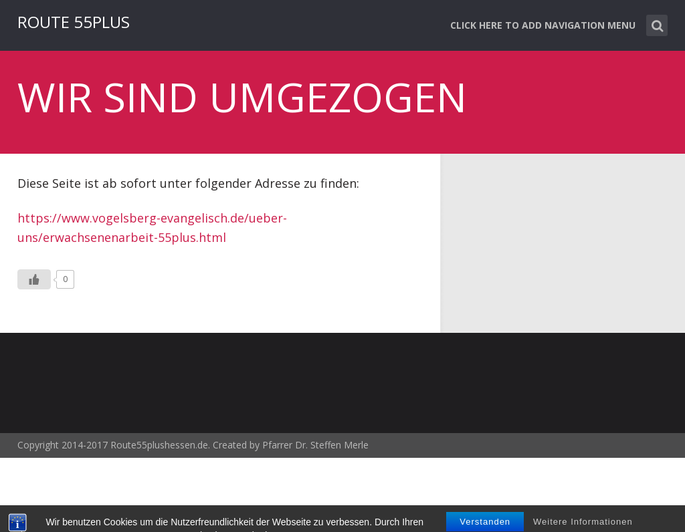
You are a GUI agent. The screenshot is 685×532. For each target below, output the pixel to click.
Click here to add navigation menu (542, 25)
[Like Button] (34, 279)
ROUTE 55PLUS (73, 22)
